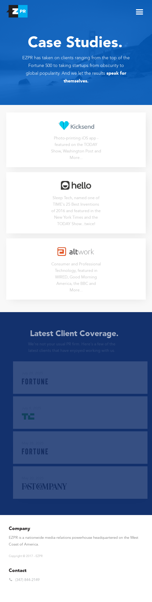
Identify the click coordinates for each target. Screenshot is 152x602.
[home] (16, 9)
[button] (139, 11)
